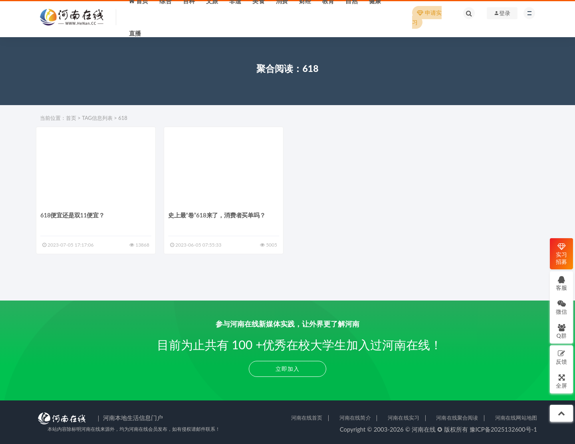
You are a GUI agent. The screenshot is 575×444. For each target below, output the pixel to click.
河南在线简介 (355, 417)
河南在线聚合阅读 (457, 417)
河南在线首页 (307, 417)
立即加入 (287, 368)
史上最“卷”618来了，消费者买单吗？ (217, 215)
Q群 (561, 331)
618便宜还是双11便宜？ (72, 215)
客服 (561, 283)
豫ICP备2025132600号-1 (503, 429)
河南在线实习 (403, 417)
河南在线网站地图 (516, 417)
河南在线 (424, 429)
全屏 (561, 381)
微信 (561, 307)
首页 (71, 118)
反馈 (561, 357)
